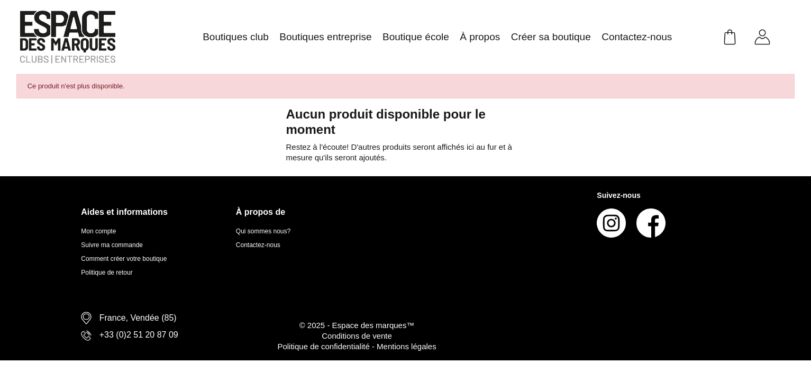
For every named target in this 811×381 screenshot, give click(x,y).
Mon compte (98, 231)
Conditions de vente (357, 335)
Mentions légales (406, 346)
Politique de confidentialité (324, 346)
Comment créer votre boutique (124, 258)
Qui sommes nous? (263, 231)
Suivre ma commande (112, 245)
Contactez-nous (258, 245)
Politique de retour (106, 272)
